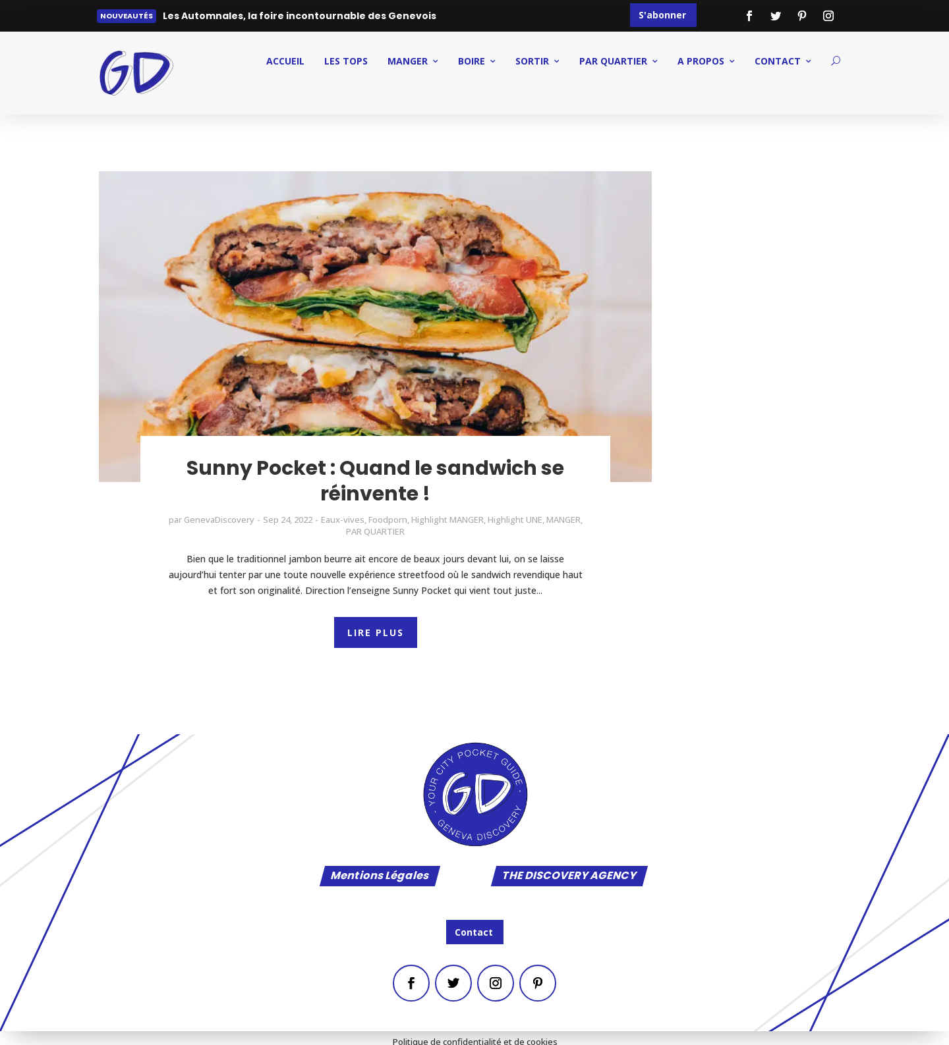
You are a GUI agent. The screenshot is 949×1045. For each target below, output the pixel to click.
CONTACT (778, 61)
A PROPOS (700, 61)
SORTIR (532, 61)
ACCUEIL (285, 61)
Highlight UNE (515, 519)
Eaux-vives (342, 519)
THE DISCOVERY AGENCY (569, 876)
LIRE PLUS (375, 632)
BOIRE (471, 61)
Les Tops (346, 61)
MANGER (408, 61)
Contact (474, 932)
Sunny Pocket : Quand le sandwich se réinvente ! (375, 481)
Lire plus (192, 18)
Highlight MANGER (447, 519)
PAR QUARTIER (613, 61)
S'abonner (662, 15)
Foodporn (387, 519)
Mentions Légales (379, 876)
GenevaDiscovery (219, 519)
